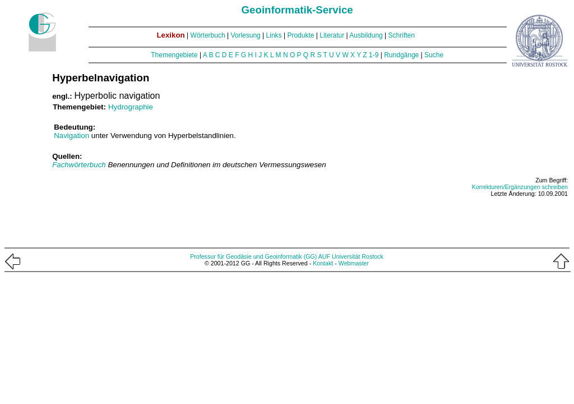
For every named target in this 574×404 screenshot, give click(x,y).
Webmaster (354, 263)
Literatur (332, 35)
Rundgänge (401, 55)
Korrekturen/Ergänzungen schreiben (520, 186)
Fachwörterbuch (80, 164)
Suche (433, 55)
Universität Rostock (357, 256)
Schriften (401, 35)
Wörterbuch (208, 35)
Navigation (71, 135)
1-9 (373, 55)
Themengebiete (174, 55)
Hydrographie (130, 107)
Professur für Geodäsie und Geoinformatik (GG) (253, 256)
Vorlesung (245, 35)
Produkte (300, 35)
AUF (324, 256)
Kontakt (323, 263)
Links (274, 35)
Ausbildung (365, 35)
